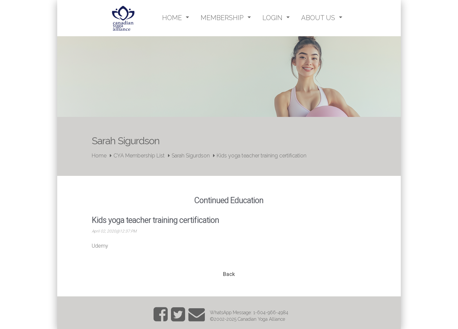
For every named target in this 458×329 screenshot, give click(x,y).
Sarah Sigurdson (191, 155)
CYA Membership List (139, 155)
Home (99, 155)
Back (229, 274)
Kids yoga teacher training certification (261, 155)
